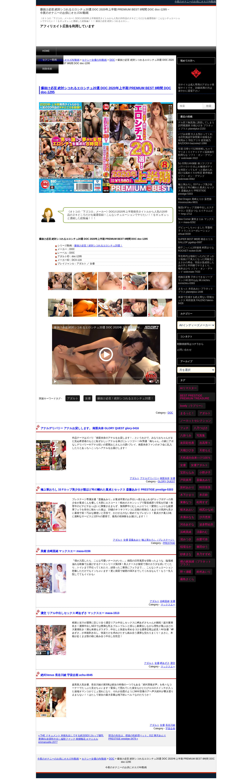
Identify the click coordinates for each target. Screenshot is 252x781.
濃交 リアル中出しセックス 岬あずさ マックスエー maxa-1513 (80, 613)
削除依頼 (95, 50)
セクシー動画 (70, 50)
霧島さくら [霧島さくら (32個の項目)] (187, 579)
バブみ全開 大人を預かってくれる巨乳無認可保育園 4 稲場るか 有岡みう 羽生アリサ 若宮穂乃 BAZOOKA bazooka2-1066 (195, 139)
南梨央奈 (165, 478)
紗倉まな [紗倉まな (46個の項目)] (185, 554)
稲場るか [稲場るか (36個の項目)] (185, 546)
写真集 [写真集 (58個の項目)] (201, 435)
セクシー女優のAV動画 (94, 60)
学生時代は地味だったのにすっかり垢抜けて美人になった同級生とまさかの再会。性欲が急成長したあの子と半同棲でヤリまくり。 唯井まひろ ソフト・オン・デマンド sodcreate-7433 (196, 264)
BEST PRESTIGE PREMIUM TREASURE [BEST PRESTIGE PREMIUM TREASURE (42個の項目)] (194, 397)
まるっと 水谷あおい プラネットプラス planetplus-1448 (195, 290)
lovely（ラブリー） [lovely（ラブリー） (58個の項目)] (192, 405)
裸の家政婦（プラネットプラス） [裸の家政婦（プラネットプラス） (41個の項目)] (195, 563)
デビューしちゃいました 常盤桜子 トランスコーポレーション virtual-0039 (195, 230)
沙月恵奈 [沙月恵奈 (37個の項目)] (205, 517)
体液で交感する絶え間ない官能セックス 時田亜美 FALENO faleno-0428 (196, 300)
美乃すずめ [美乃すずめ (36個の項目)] (204, 554)
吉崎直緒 (165, 601)
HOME (46, 51)
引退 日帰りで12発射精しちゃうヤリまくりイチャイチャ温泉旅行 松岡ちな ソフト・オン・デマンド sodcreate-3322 (196, 153)
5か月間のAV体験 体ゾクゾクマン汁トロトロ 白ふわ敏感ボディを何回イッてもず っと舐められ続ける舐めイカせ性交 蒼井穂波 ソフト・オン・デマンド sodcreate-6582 (195, 171)
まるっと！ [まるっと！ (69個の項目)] (187, 413)
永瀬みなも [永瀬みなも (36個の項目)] (187, 517)
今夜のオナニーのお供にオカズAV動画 (58, 60)
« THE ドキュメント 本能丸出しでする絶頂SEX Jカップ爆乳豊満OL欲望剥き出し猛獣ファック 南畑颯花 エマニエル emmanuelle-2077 (71, 739)
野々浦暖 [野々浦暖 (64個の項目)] (185, 571)
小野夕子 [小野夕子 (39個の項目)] (205, 472)
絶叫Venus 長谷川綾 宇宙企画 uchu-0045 (67, 675)
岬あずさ (165, 663)
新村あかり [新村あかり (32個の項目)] (187, 487)
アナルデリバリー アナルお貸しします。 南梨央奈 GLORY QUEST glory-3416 (90, 428)
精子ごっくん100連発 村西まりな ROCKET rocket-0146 (196, 249)
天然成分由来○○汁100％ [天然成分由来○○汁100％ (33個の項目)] (195, 457)
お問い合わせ (184, 349)
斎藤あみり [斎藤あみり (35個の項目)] (204, 480)
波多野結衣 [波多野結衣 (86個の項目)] (206, 524)
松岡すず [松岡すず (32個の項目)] (202, 502)
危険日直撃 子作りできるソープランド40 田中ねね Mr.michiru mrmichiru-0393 (195, 280)
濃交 (172, 663)
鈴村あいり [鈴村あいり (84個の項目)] (204, 571)
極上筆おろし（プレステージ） (158, 539)
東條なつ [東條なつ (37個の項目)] (185, 502)
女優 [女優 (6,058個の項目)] (183, 465)
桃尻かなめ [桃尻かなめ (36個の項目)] (206, 509)
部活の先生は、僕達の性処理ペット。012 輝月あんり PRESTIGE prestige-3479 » (137, 737)
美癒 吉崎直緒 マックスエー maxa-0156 (66, 551)
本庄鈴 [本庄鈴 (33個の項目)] (203, 494)
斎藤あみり (135, 539)
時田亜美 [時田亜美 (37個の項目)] (205, 487)
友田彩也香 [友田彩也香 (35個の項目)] (187, 442)
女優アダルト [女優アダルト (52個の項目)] (199, 465)
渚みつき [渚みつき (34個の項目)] (185, 539)
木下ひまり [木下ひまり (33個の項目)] (187, 494)
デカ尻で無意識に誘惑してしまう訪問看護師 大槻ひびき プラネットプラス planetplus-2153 (196, 125)
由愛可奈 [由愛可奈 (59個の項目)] (202, 539)
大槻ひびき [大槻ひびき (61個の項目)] (187, 450)
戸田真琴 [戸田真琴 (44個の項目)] (185, 480)
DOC (112, 60)
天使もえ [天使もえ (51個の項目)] (205, 450)
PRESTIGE (169, 543)
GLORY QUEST (166, 481)
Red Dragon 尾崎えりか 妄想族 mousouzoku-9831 (195, 201)
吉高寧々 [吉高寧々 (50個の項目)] (205, 442)
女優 (88, 398)
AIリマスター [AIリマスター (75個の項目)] (188, 388)
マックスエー (168, 604)
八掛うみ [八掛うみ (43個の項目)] (185, 435)
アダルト (72, 398)
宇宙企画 (170, 728)
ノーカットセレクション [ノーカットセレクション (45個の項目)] (195, 420)
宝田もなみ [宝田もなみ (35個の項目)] (187, 472)
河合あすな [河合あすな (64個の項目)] (187, 524)
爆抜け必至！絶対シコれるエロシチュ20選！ (98, 245)
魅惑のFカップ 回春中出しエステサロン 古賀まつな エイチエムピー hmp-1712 (196, 210)
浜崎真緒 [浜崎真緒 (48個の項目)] (185, 531)
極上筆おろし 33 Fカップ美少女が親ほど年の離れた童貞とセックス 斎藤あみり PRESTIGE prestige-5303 (107, 489)
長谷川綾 (170, 725)
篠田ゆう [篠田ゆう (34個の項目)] (202, 546)
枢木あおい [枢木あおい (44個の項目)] (187, 509)
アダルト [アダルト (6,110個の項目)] (205, 413)
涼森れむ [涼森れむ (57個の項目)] (202, 531)
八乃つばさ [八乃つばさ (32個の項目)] (201, 428)
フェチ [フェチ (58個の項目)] (184, 428)
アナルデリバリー (149, 478)
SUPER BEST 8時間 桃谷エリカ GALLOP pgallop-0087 (195, 241)
